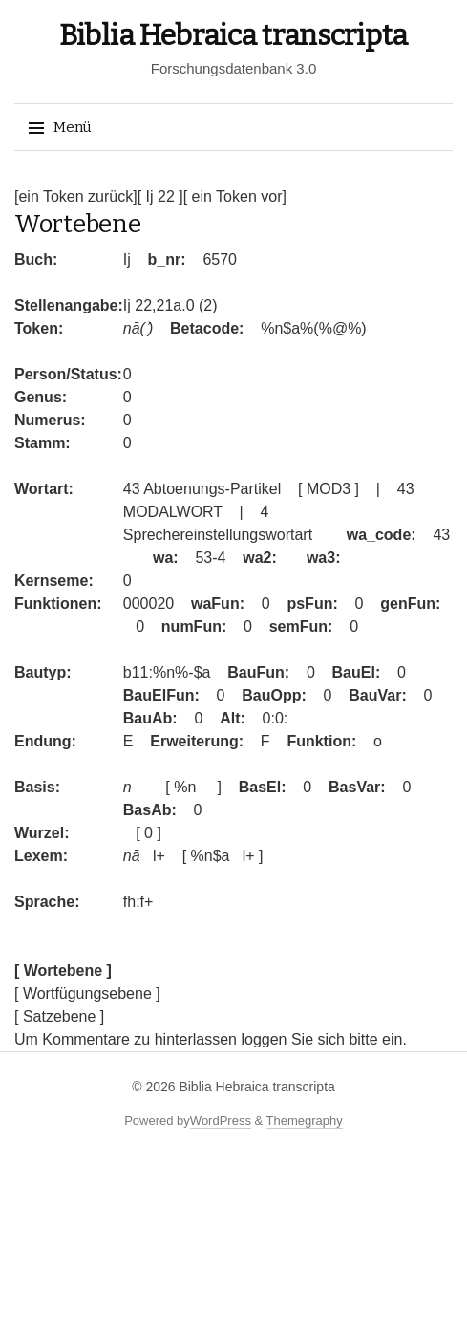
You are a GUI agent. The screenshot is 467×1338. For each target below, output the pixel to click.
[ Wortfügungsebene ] (87, 993)
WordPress (220, 1120)
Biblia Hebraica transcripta (233, 35)
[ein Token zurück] (76, 196)
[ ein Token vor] (235, 196)
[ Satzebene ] (59, 1016)
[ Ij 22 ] (160, 196)
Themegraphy (304, 1120)
